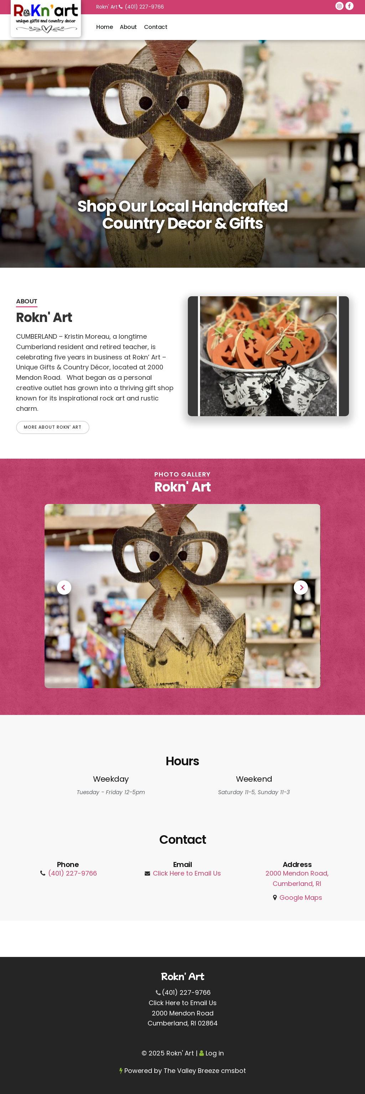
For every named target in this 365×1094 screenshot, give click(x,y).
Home (104, 27)
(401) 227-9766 (144, 6)
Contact (156, 27)
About (128, 27)
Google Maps (300, 897)
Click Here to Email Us (187, 873)
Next (301, 587)
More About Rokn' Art (53, 427)
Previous (64, 587)
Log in (215, 1053)
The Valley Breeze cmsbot (205, 1070)
